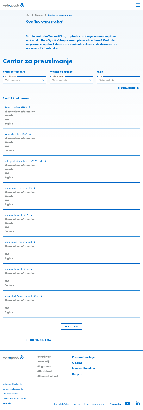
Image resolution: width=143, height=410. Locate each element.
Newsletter (115, 404)
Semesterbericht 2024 (16, 269)
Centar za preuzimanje (60, 15)
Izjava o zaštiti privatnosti (94, 404)
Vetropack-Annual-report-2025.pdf (23, 161)
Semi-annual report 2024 (18, 242)
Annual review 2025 (15, 107)
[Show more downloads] (71, 326)
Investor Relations (83, 368)
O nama (39, 15)
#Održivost (44, 356)
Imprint (77, 404)
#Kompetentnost (47, 376)
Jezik (100, 76)
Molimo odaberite (58, 76)
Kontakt (7, 403)
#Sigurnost (44, 366)
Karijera (77, 374)
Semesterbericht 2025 (16, 215)
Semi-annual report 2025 (18, 188)
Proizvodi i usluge (83, 357)
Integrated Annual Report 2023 (21, 296)
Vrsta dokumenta (10, 76)
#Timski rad (44, 371)
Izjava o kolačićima (61, 404)
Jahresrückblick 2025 (16, 134)
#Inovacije (43, 361)
